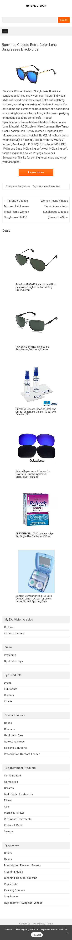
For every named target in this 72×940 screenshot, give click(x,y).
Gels (7, 806)
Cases (8, 723)
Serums (9, 831)
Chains (8, 853)
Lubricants (10, 689)
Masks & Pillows (14, 812)
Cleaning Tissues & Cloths (20, 877)
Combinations (13, 775)
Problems (10, 655)
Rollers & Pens (13, 825)
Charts (8, 701)
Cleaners (9, 729)
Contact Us (24, 923)
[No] (67, 932)
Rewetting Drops (14, 741)
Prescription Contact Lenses (22, 754)
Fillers (8, 800)
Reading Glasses (14, 890)
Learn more (36, 172)
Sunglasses (24, 186)
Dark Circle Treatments (18, 794)
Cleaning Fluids (13, 871)
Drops (8, 682)
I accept (37, 935)
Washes (9, 695)
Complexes (11, 781)
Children (9, 627)
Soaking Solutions (15, 747)
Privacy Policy (38, 923)
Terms (50, 923)
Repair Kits (11, 884)
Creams (9, 788)
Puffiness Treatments (18, 819)
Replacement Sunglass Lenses (23, 902)
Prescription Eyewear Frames (22, 865)
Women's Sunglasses (49, 186)
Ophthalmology (13, 661)
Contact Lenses (14, 633)
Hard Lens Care (14, 735)
